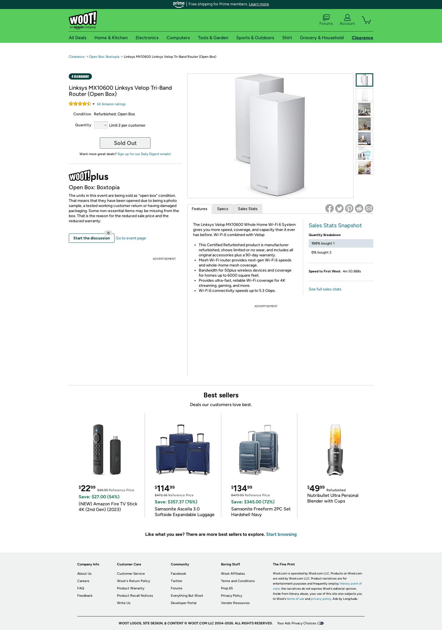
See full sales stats (325, 289)
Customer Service (131, 574)
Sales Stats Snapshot (335, 225)
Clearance (77, 57)
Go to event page (131, 238)
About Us (84, 574)
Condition (82, 114)
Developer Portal (183, 603)
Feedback (84, 596)
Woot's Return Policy (133, 581)
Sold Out (125, 143)
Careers (83, 581)
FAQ (80, 588)
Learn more (259, 4)
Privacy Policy (231, 596)
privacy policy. (321, 599)
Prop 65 (227, 588)
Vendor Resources (235, 603)
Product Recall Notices (135, 596)
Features (199, 208)
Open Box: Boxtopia (104, 57)
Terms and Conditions (238, 581)
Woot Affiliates (233, 574)
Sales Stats (248, 208)
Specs (222, 208)
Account (347, 20)
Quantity (83, 125)
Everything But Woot (187, 596)
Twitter (176, 581)
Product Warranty (130, 588)
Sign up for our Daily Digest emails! (144, 154)
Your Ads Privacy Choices (296, 623)
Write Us (124, 603)
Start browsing (281, 534)
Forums (326, 20)
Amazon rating (111, 104)
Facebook (178, 574)
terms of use (295, 599)
